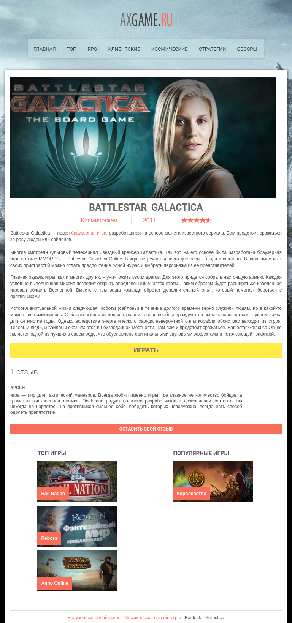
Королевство (191, 493)
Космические (169, 49)
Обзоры (247, 49)
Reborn (49, 538)
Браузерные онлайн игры (94, 617)
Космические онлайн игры (153, 617)
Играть (146, 350)
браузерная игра (88, 233)
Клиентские (124, 49)
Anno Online (54, 583)
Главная (44, 49)
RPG (92, 49)
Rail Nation (53, 493)
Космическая (99, 220)
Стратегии (212, 49)
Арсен (17, 387)
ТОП (72, 49)
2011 (150, 220)
